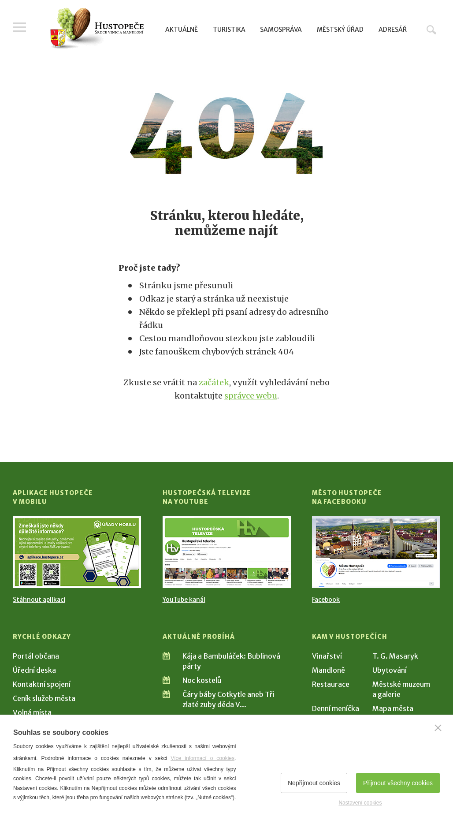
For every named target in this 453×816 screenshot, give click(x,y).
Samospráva (281, 30)
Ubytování (389, 670)
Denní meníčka (335, 708)
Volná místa (32, 712)
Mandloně (328, 670)
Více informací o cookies (202, 758)
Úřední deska (34, 670)
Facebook (326, 600)
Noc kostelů (201, 680)
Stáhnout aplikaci (39, 600)
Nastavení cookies (360, 803)
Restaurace (330, 684)
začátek (214, 382)
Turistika (229, 30)
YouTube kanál (184, 600)
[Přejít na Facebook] (376, 552)
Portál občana (36, 656)
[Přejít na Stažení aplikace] (77, 552)
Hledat (431, 29)
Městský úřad (340, 30)
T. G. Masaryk (395, 656)
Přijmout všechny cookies (398, 782)
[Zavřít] (438, 727)
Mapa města (392, 708)
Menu (19, 27)
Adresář (393, 30)
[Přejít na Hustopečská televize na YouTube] (227, 552)
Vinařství (327, 656)
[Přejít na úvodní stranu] (97, 28)
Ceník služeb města (44, 698)
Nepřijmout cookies (314, 782)
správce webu (250, 396)
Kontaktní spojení (42, 684)
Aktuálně (181, 30)
